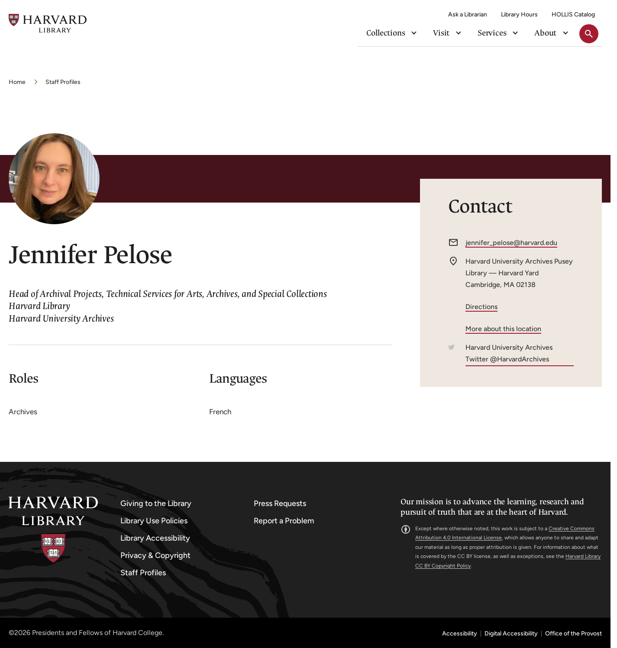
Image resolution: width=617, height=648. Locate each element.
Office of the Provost (573, 634)
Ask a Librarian (467, 14)
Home (17, 82)
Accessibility (459, 634)
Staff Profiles (63, 82)
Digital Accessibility (511, 634)
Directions (481, 307)
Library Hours (519, 14)
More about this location (503, 329)
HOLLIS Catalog (573, 14)
